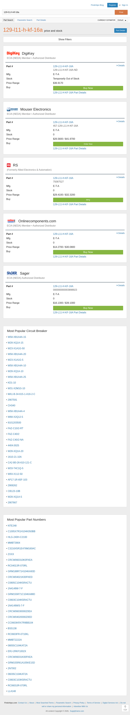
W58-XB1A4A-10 (17, 365)
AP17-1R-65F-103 (17, 479)
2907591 (12, 400)
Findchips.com (4, 5)
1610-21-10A (15, 457)
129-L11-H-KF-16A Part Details (69, 92)
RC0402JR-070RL (17, 565)
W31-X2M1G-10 (16, 388)
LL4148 (12, 691)
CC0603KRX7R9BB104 (20, 622)
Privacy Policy (79, 703)
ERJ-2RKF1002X (17, 651)
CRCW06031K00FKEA (20, 657)
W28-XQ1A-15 (15, 342)
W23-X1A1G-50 (16, 348)
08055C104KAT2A (18, 645)
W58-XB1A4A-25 (17, 377)
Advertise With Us (81, 706)
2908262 (12, 485)
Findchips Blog (97, 5)
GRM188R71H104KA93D (21, 571)
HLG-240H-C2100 (17, 537)
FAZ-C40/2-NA (15, 439)
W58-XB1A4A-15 (17, 337)
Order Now (88, 144)
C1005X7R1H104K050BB (21, 531)
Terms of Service (93, 703)
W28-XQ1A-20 (15, 451)
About (31, 703)
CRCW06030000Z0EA (20, 611)
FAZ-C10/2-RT (15, 428)
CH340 (11, 405)
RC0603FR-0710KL (18, 634)
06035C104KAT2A (18, 674)
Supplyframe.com (77, 711)
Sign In (125, 5)
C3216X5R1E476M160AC (22, 548)
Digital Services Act (110, 703)
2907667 (12, 502)
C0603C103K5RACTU (20, 679)
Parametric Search (63, 703)
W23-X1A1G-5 (15, 360)
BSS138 (12, 628)
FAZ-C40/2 (13, 434)
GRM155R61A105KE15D (21, 662)
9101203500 (14, 422)
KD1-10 (12, 382)
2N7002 (12, 668)
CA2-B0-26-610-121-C (20, 462)
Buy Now (88, 88)
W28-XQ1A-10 (15, 371)
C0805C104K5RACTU (20, 582)
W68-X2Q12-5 (15, 417)
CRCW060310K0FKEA (20, 560)
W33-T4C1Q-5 (15, 468)
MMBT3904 (14, 543)
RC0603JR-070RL (17, 685)
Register (112, 5)
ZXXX (11, 554)
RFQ (88, 200)
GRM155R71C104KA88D (21, 594)
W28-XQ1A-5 (15, 497)
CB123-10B (14, 491)
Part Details (120, 30)
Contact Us (22, 703)
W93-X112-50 (15, 474)
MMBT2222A (15, 640)
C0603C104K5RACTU (20, 600)
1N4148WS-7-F (16, 605)
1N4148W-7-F (15, 588)
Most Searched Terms (45, 703)
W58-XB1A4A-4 (16, 411)
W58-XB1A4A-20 (17, 354)
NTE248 (12, 525)
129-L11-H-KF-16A (63, 66)
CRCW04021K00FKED (20, 577)
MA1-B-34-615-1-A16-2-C (21, 394)
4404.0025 (13, 445)
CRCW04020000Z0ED (20, 617)
